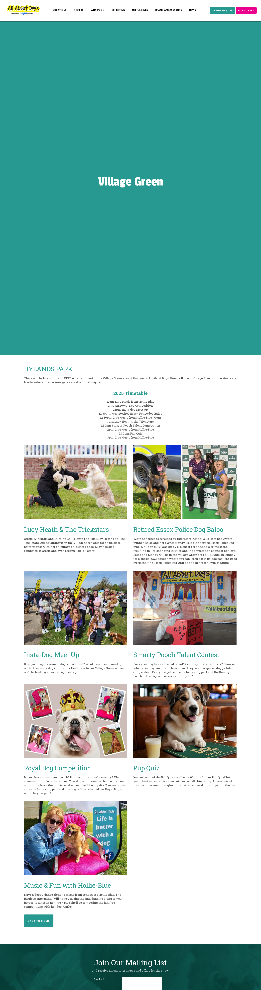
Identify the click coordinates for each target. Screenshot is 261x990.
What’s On (97, 9)
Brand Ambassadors (168, 9)
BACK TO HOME (39, 920)
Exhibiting (118, 9)
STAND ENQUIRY (222, 10)
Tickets (79, 9)
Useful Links (140, 9)
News (192, 9)
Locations (60, 9)
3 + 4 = (98, 979)
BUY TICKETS (246, 10)
